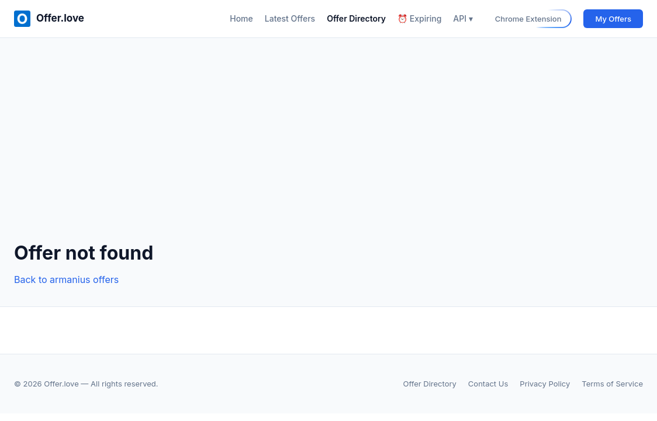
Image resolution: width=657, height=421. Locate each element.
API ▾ (462, 18)
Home (241, 18)
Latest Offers (290, 18)
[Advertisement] (328, 149)
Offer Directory (356, 18)
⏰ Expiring (419, 18)
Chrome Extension (528, 18)
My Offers (613, 18)
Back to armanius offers (66, 279)
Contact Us (488, 383)
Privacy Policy (545, 383)
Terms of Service (612, 383)
